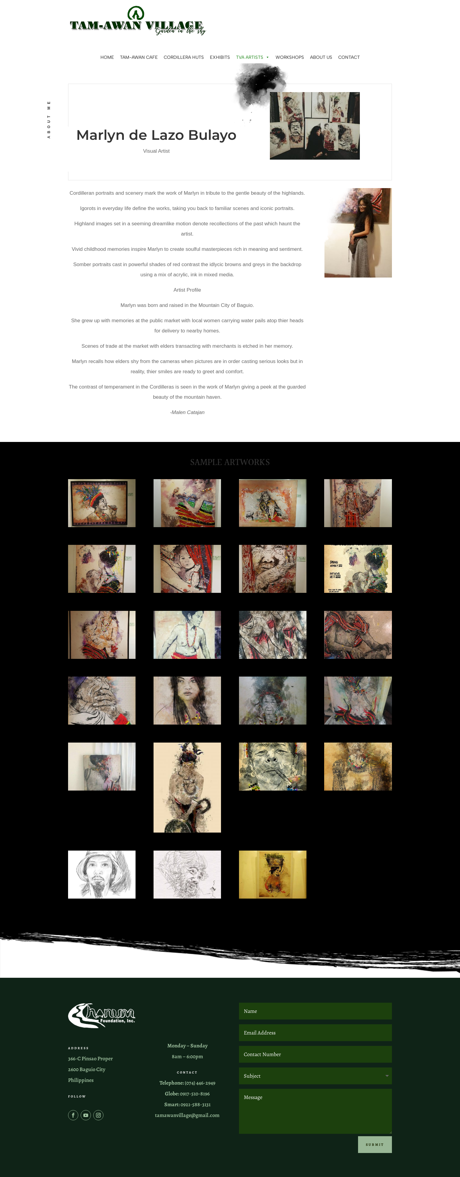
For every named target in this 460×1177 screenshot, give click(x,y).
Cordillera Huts (184, 57)
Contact (349, 57)
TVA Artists (253, 57)
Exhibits (220, 57)
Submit (375, 1143)
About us (321, 57)
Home (107, 57)
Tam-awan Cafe (139, 57)
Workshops (290, 57)
